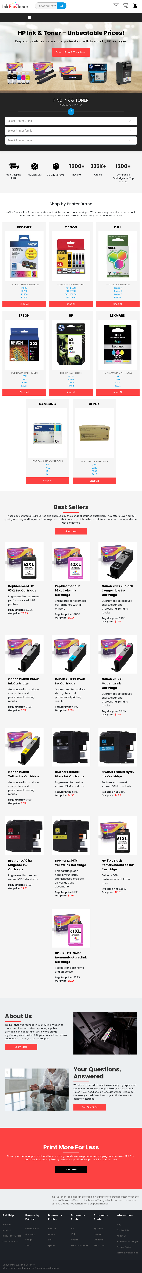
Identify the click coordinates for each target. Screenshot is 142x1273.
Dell (117, 227)
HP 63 (71, 382)
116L (47, 474)
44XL (117, 382)
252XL (24, 385)
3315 (94, 464)
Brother (24, 227)
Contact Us (123, 1230)
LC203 (24, 291)
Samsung (47, 404)
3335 (94, 471)
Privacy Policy (124, 1247)
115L (47, 471)
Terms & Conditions (127, 1252)
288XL (24, 379)
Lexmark (117, 315)
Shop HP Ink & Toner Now (71, 52)
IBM (73, 1234)
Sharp (28, 1239)
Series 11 (118, 294)
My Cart (6, 1230)
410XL (24, 382)
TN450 (24, 294)
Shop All (24, 304)
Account (7, 1224)
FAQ (119, 1224)
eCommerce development (16, 1268)
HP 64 (71, 385)
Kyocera (98, 1228)
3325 (94, 468)
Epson (24, 315)
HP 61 (71, 376)
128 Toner (71, 297)
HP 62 (71, 379)
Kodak (74, 1239)
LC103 (24, 287)
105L (48, 467)
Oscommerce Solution (47, 1268)
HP (71, 315)
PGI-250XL (71, 287)
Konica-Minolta (79, 1245)
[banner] (24, 561)
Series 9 (118, 291)
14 (118, 376)
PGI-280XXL (71, 294)
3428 (94, 474)
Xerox (94, 404)
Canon (71, 227)
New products (10, 1241)
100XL (117, 385)
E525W (117, 297)
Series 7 (118, 287)
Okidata (98, 1239)
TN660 (24, 297)
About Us (121, 1236)
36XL (117, 379)
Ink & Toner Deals (11, 1236)
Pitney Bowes (32, 1228)
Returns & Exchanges (128, 1241)
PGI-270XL (71, 291)
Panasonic (99, 1245)
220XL (24, 376)
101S (48, 464)
